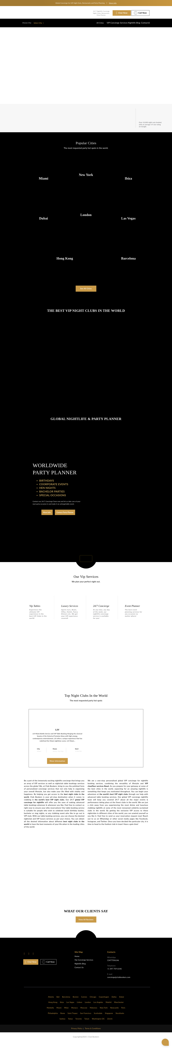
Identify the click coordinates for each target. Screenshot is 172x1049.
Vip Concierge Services (84, 967)
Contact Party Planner (65, 512)
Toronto (78, 1025)
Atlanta (51, 1003)
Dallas (114, 1003)
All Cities (89, 23)
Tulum (86, 1025)
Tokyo (70, 1025)
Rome (62, 1020)
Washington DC (98, 1025)
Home (77, 963)
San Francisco (85, 1020)
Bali (57, 1003)
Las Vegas (70, 1009)
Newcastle (114, 1014)
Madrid (108, 1009)
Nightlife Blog (127, 23)
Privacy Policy (77, 1035)
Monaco (74, 1014)
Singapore (109, 1020)
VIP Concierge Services (107, 23)
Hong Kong (52, 1009)
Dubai (121, 1003)
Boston (76, 1003)
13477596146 (113, 967)
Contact (142, 23)
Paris (123, 1014)
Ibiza (62, 1009)
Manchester (119, 1009)
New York (104, 1014)
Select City (39, 23)
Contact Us (79, 974)
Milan (66, 1014)
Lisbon (79, 1009)
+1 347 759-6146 (114, 975)
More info (113, 3)
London (88, 1009)
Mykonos (93, 1014)
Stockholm (120, 1020)
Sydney (62, 1025)
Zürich (109, 1025)
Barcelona (66, 1003)
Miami (58, 1014)
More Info (47, 512)
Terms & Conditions (93, 1035)
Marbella (50, 1014)
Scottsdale (98, 1020)
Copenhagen (104, 1003)
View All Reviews (86, 926)
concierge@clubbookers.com (118, 984)
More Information (57, 761)
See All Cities (86, 288)
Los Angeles (98, 1009)
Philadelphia (53, 1020)
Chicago (93, 1003)
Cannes (84, 1003)
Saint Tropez (73, 1020)
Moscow (83, 1014)
